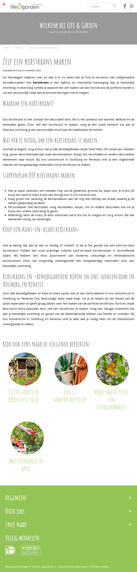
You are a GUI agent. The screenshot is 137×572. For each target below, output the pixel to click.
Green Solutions (43, 567)
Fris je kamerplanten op (70, 396)
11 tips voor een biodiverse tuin (23, 396)
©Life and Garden (17, 567)
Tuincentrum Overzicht (72, 567)
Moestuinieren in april (26, 465)
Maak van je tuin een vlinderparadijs (111, 399)
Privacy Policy (99, 567)
